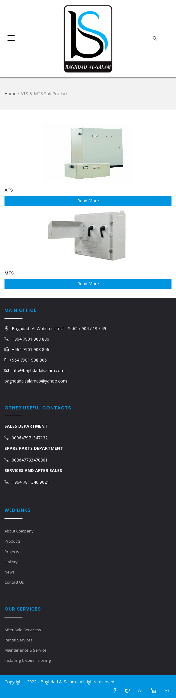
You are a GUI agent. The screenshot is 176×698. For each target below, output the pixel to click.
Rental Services (18, 640)
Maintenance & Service (25, 650)
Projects (11, 551)
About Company (19, 531)
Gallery (11, 562)
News (9, 572)
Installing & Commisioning (27, 660)
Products (12, 541)
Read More (88, 201)
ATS (8, 190)
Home (10, 93)
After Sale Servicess (22, 629)
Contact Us (14, 582)
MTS (9, 273)
